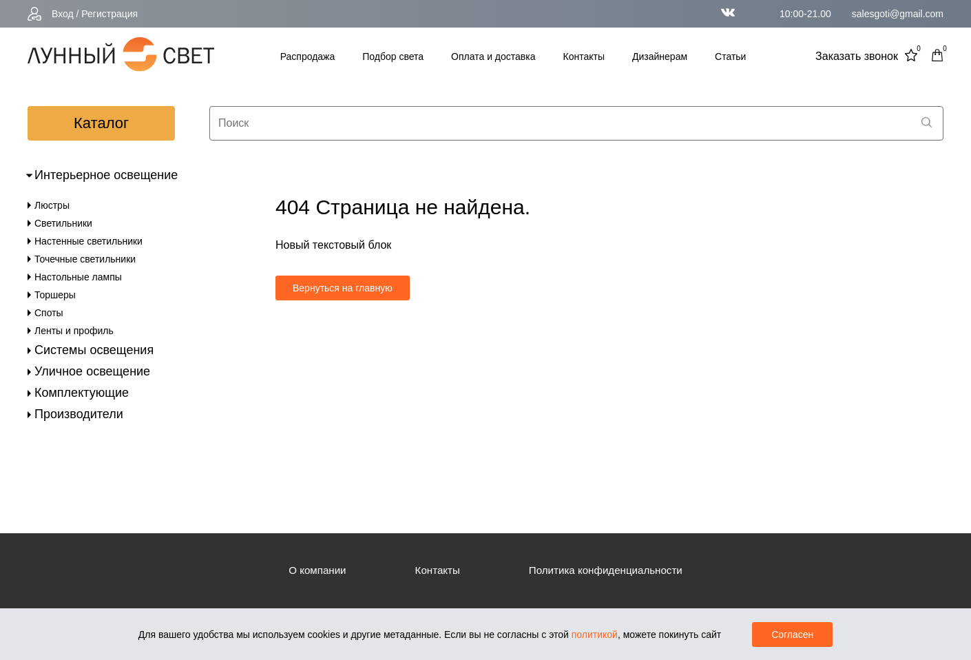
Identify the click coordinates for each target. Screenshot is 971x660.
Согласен (792, 634)
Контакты (584, 56)
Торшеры (55, 294)
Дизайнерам (659, 56)
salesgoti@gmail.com (897, 13)
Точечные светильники (85, 259)
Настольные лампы (78, 276)
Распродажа (307, 56)
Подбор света (393, 56)
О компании (311, 570)
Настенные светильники (88, 241)
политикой (595, 634)
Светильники (63, 223)
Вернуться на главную (343, 287)
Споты (48, 312)
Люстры (52, 205)
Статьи (730, 56)
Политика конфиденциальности (609, 570)
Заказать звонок (856, 56)
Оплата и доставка (493, 56)
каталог (101, 123)
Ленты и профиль (74, 330)
